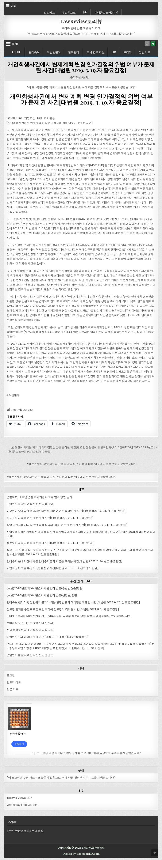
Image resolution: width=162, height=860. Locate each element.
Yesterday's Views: (20, 804)
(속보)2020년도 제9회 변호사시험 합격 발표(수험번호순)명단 (44, 588)
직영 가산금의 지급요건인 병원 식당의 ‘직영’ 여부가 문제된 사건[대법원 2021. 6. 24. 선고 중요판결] (67, 524)
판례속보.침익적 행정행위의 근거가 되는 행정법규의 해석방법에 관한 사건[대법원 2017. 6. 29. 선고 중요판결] (73, 602)
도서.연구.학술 (95, 52)
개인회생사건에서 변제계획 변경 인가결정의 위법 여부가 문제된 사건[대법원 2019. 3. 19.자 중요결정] (81, 67)
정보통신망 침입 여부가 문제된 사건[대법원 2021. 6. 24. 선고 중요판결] (50, 543)
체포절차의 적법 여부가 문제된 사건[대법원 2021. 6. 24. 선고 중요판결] (50, 517)
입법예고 (49, 12)
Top (85, 12)
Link (114, 52)
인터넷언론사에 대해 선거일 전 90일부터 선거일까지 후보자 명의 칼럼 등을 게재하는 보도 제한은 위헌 (69, 616)
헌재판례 (73, 52)
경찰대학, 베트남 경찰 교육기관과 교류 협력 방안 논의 (39, 497)
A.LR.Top (16, 52)
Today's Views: (17, 797)
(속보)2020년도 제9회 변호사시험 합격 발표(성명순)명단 (42, 595)
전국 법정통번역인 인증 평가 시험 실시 (30, 630)
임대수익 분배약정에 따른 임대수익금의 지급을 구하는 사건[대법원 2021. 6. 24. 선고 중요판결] (64, 561)
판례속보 (34, 52)
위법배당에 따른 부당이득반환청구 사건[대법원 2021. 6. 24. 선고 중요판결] (52, 568)
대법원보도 (69, 12)
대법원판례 (54, 52)
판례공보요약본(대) (106, 12)
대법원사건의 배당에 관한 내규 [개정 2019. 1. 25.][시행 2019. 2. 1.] (47, 637)
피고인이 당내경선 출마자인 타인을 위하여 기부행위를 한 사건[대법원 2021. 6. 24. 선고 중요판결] (66, 510)
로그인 (11, 675)
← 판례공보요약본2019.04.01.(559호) (27, 451)
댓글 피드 (12, 689)
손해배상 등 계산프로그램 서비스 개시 (30, 623)
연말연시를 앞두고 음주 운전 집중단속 (30, 503)
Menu (13, 6)
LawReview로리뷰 (81, 21)
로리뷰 (127, 52)
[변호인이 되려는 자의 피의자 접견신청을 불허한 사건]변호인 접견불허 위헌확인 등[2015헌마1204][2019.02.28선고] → (84, 447)
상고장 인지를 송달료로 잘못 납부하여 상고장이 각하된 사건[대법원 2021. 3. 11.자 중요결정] (63, 609)
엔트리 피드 (14, 682)
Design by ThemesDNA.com (81, 853)
